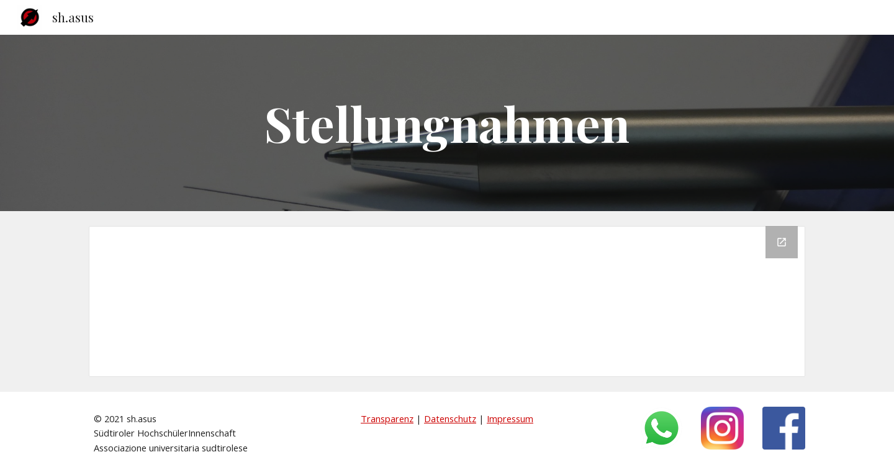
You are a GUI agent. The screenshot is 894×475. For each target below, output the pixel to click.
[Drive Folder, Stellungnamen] (447, 301)
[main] (447, 122)
